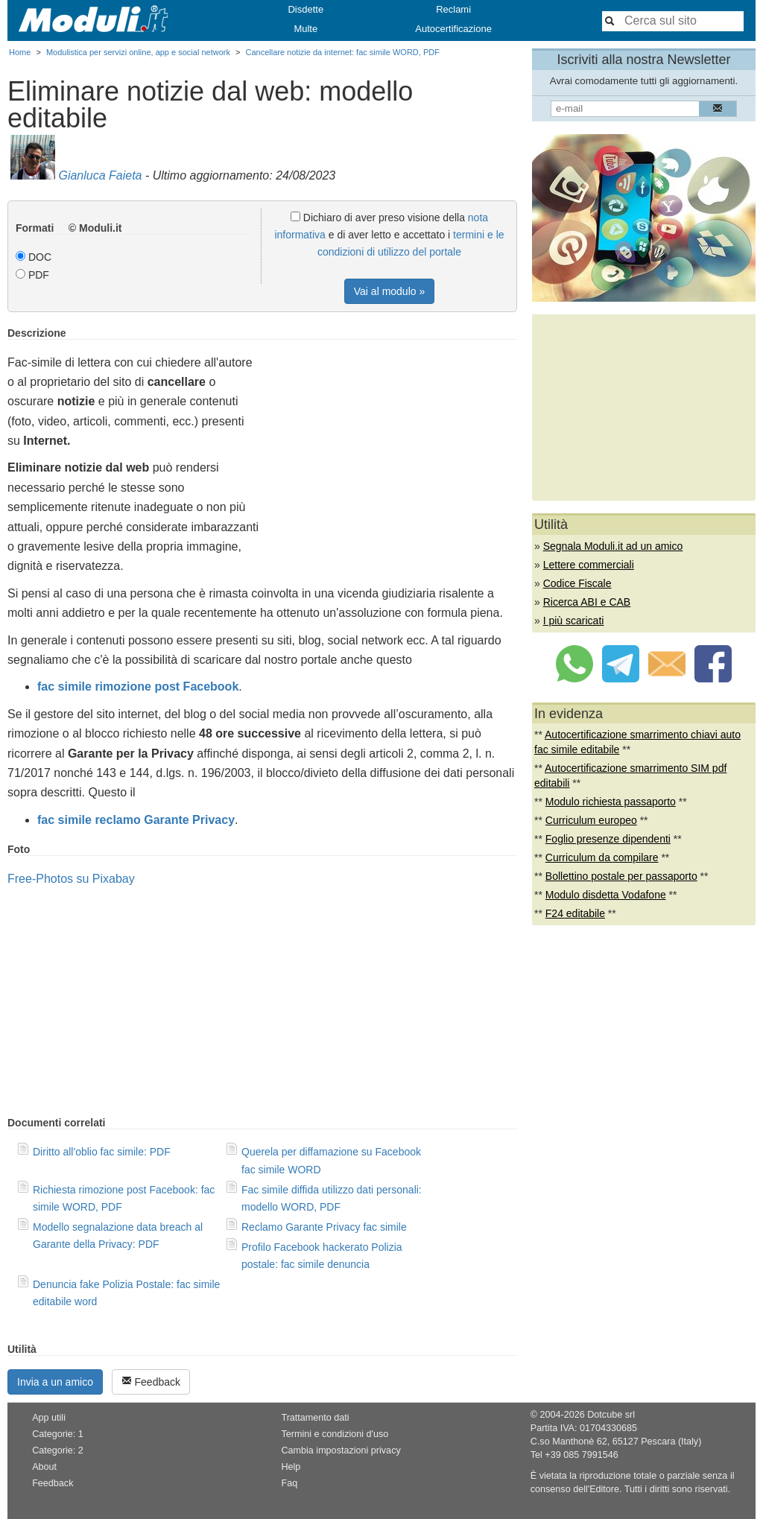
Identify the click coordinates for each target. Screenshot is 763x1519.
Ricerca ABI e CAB (587, 602)
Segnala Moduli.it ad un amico (613, 546)
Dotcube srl (611, 1414)
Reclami (453, 9)
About (44, 1467)
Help (290, 1467)
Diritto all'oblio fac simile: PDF (102, 1152)
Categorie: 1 (57, 1434)
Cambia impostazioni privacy (340, 1450)
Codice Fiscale (577, 583)
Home (20, 52)
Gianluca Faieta (100, 175)
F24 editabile (575, 913)
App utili (49, 1417)
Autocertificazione (453, 28)
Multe (305, 28)
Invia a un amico (55, 1382)
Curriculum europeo (591, 820)
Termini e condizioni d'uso (334, 1434)
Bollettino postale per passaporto (621, 876)
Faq (289, 1483)
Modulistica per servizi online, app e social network (138, 52)
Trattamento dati (315, 1417)
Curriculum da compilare (602, 857)
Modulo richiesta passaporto (610, 802)
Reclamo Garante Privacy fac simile (324, 1227)
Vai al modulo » (389, 291)
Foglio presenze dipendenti (608, 839)
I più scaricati (573, 621)
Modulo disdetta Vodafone (605, 895)
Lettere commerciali (588, 565)
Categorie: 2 (57, 1450)
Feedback (150, 1381)
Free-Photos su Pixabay (71, 878)
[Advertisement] (392, 431)
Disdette (305, 9)
